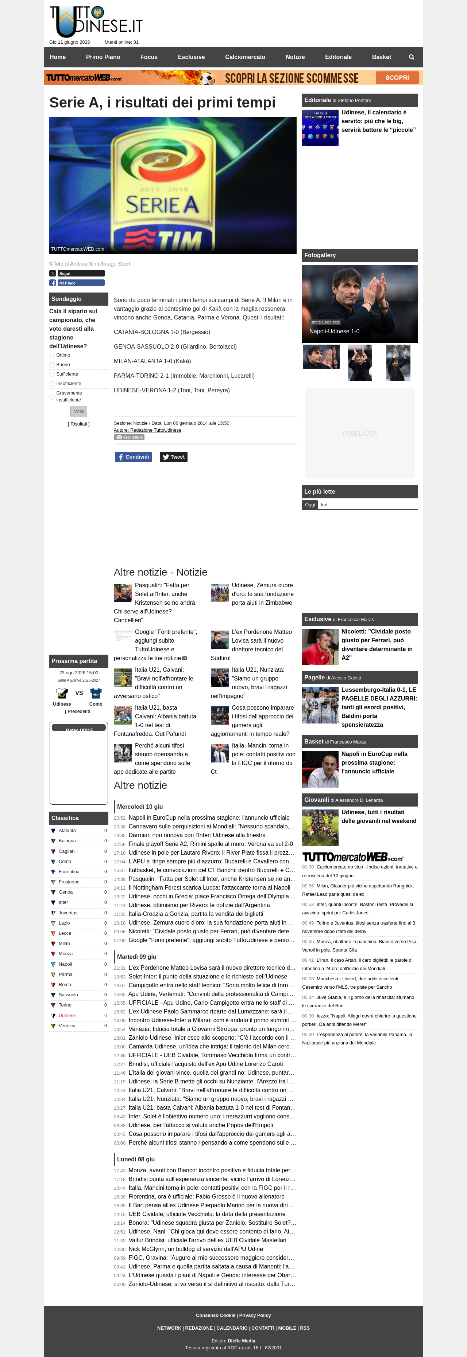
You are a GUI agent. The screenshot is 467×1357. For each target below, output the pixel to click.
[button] (78, 411)
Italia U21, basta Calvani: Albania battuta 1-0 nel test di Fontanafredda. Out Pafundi (236, 1108)
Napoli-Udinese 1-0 (334, 331)
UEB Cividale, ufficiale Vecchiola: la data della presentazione (207, 1214)
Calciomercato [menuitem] (245, 57)
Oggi (310, 504)
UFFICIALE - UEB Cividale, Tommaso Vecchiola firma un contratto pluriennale (230, 1055)
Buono (63, 364)
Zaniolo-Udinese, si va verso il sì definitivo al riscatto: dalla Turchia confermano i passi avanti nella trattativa (267, 1284)
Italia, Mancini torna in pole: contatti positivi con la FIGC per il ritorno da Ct (225, 1188)
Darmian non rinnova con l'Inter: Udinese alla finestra (197, 835)
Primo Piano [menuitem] (103, 57)
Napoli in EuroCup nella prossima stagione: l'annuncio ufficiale (209, 818)
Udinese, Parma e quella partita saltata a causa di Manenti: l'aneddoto (219, 1266)
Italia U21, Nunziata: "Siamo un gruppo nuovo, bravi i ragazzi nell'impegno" (226, 1099)
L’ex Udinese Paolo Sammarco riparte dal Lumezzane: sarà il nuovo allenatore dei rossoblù (247, 1011)
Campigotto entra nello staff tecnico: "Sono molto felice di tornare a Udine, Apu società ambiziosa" (255, 985)
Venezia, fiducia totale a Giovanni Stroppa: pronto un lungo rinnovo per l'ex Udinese (237, 1029)
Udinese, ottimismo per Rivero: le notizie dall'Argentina (199, 905)
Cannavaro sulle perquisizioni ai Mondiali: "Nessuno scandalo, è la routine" (225, 826)
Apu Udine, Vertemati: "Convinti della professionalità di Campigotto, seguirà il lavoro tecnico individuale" (262, 994)
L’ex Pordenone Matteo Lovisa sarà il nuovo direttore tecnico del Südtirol (222, 968)
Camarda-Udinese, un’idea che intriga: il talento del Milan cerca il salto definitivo (232, 1046)
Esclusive (317, 619)
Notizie (140, 423)
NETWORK (169, 1328)
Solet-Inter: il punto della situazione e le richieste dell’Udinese (208, 976)
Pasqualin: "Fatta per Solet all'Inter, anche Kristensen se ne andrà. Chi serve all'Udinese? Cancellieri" (155, 602)
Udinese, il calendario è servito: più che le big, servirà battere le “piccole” (378, 121)
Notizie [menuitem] (295, 57)
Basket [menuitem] (381, 57)
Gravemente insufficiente (69, 396)
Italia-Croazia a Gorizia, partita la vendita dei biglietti (196, 914)
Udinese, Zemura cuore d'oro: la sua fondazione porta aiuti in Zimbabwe (263, 594)
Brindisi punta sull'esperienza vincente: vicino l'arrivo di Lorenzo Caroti (219, 1179)
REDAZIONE (199, 1328)
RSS (305, 1328)
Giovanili (316, 800)
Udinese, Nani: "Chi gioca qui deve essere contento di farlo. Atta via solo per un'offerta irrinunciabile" (258, 1231)
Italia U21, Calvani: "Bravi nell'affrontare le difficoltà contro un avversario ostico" (231, 1090)
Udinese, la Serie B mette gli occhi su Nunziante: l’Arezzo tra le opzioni (220, 1081)
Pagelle (314, 677)
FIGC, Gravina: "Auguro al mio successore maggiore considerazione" (218, 1258)
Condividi (133, 457)
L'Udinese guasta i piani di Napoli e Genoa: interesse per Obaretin (214, 1275)
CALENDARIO (231, 1328)
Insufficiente (69, 383)
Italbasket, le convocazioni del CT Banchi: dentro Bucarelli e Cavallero (219, 870)
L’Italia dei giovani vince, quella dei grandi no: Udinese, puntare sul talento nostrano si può (245, 1073)
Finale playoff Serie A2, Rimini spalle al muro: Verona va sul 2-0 (211, 844)
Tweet (174, 457)
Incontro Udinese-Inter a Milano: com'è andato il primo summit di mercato (223, 1020)
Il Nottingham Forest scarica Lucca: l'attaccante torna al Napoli (209, 888)
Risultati (78, 424)
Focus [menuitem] (149, 57)
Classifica (65, 818)
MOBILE (287, 1328)
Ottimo (63, 355)
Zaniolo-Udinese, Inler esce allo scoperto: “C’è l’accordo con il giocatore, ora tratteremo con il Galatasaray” (267, 1038)
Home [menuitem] (58, 57)
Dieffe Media (241, 1341)
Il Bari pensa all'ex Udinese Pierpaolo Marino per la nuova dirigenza (216, 1205)
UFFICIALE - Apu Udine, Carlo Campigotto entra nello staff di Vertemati (221, 1003)
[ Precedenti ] (78, 711)
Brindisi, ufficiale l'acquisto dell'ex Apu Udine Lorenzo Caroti (206, 1064)
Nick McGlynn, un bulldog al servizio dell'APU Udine (196, 1249)
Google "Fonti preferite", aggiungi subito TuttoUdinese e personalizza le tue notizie (235, 940)
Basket (313, 741)
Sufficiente (67, 374)
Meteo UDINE (79, 730)
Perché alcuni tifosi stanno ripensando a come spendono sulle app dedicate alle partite (241, 1143)
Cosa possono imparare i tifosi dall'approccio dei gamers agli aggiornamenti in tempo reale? (247, 1134)
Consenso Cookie (215, 1315)
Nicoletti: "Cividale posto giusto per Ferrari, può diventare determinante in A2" (229, 931)
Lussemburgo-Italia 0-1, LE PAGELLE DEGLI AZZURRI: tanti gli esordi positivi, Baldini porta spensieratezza (379, 707)
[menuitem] (411, 57)
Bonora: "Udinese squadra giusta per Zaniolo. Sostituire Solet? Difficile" (221, 1223)
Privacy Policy (255, 1315)
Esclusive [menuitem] (191, 57)
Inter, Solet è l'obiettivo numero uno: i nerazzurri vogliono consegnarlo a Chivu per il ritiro (243, 1116)
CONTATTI (262, 1328)
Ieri (324, 504)
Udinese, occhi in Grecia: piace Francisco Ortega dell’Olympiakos (213, 896)
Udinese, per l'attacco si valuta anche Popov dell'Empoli (201, 1125)
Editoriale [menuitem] (338, 57)
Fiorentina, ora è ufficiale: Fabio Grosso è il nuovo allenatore (207, 1196)
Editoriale (318, 100)
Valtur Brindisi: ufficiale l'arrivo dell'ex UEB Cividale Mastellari (207, 1240)
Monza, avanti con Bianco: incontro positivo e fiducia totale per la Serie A (223, 1170)
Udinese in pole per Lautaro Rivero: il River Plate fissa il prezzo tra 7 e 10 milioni (232, 853)
